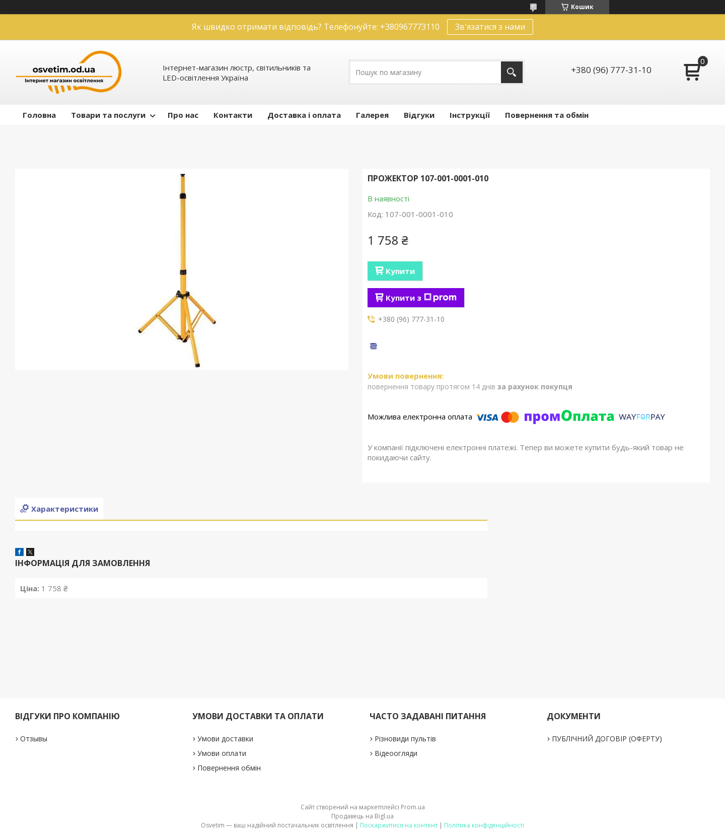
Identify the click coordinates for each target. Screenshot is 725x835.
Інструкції (470, 115)
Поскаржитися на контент (399, 825)
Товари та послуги (108, 115)
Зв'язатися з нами (490, 26)
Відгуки (419, 115)
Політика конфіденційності (484, 825)
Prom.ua (413, 807)
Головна (39, 115)
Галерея (372, 115)
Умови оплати (221, 753)
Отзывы (33, 738)
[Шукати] (512, 72)
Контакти (232, 115)
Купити (400, 271)
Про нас (183, 115)
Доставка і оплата (304, 115)
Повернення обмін (229, 768)
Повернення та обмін (547, 115)
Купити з (421, 298)
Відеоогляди (396, 753)
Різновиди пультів (405, 738)
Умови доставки (225, 738)
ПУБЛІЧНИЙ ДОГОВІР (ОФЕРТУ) (607, 738)
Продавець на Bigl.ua (362, 816)
